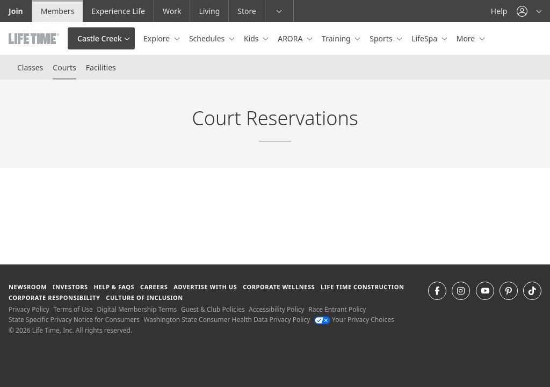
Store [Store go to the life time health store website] (246, 11)
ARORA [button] (291, 38)
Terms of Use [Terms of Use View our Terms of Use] (72, 309)
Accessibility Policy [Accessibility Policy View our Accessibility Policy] (276, 309)
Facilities (101, 67)
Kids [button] (252, 38)
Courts (64, 67)
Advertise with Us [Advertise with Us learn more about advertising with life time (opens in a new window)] (205, 287)
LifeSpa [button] (425, 38)
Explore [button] (157, 38)
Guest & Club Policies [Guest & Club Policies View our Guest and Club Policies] (213, 309)
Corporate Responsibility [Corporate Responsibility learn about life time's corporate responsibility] (54, 297)
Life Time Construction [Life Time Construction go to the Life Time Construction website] (362, 287)
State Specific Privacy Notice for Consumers (74, 319)
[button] (529, 11)
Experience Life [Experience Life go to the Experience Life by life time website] (118, 11)
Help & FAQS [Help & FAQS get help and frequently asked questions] (114, 287)
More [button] (467, 38)
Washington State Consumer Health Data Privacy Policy (226, 319)
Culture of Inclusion (144, 297)
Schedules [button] (208, 38)
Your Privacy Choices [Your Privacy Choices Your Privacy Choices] (354, 319)
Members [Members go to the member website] (58, 11)
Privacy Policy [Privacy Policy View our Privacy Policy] (29, 309)
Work (172, 11)
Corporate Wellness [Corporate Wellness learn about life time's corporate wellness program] (279, 287)
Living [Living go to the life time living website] (209, 11)
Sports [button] (382, 38)
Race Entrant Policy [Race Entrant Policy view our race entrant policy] (337, 309)
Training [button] (337, 38)
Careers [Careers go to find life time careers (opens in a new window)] (154, 287)
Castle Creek (99, 38)
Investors (70, 287)
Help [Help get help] (499, 11)
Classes (30, 67)
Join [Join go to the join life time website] (16, 11)
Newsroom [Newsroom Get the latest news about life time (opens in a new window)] (28, 287)
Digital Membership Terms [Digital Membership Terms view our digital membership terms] (137, 309)
